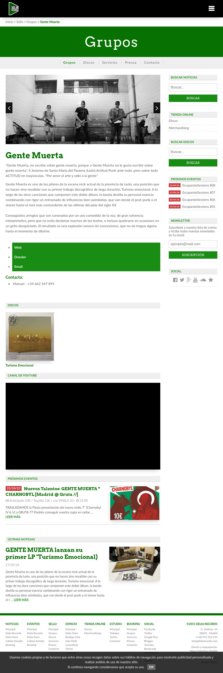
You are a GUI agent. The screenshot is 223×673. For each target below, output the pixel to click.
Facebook (149, 629)
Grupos (32, 22)
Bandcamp (150, 648)
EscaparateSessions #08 (192, 185)
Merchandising (179, 128)
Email (18, 266)
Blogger (148, 641)
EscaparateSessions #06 (192, 200)
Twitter (148, 633)
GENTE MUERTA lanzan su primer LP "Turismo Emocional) (52, 553)
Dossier (20, 257)
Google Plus (151, 637)
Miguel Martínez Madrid (203, 651)
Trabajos (114, 633)
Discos (89, 62)
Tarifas (69, 648)
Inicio (9, 22)
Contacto (152, 62)
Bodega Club (73, 637)
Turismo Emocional (20, 365)
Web (18, 247)
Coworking (72, 644)
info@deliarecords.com (204, 641)
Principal (10, 629)
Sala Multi (71, 641)
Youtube (149, 644)
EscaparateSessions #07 (192, 192)
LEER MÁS (13, 517)
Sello (20, 22)
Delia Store (12, 637)
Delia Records (13, 633)
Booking (10, 644)
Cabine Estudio (14, 641)
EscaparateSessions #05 (192, 206)
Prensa (131, 62)
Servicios (110, 62)
